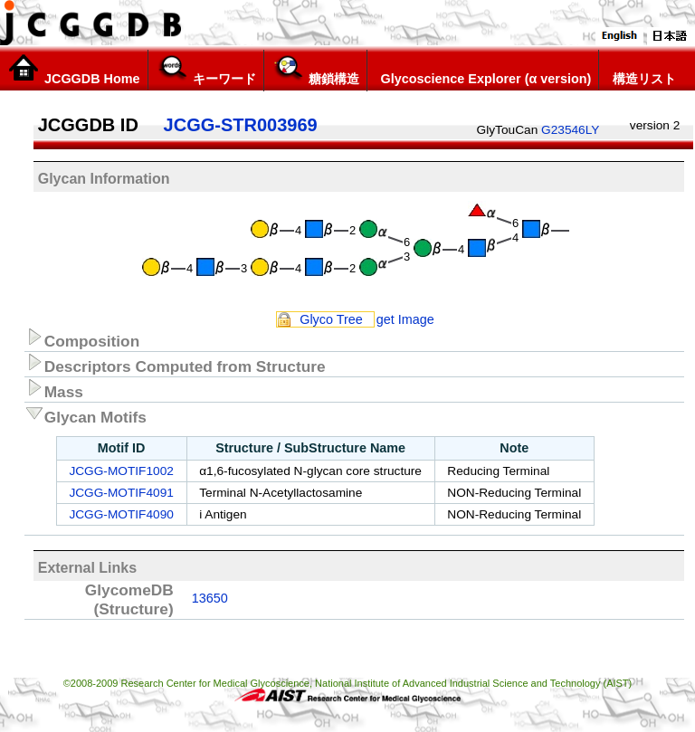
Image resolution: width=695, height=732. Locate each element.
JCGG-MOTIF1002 (121, 471)
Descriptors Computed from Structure (175, 364)
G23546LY (570, 130)
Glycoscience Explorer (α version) (483, 69)
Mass (53, 389)
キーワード (206, 69)
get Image (405, 319)
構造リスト (641, 69)
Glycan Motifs (85, 414)
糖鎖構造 (315, 69)
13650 (210, 598)
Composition (82, 338)
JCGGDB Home (73, 69)
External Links (87, 567)
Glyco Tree (331, 319)
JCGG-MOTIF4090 (121, 514)
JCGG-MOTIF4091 (121, 492)
